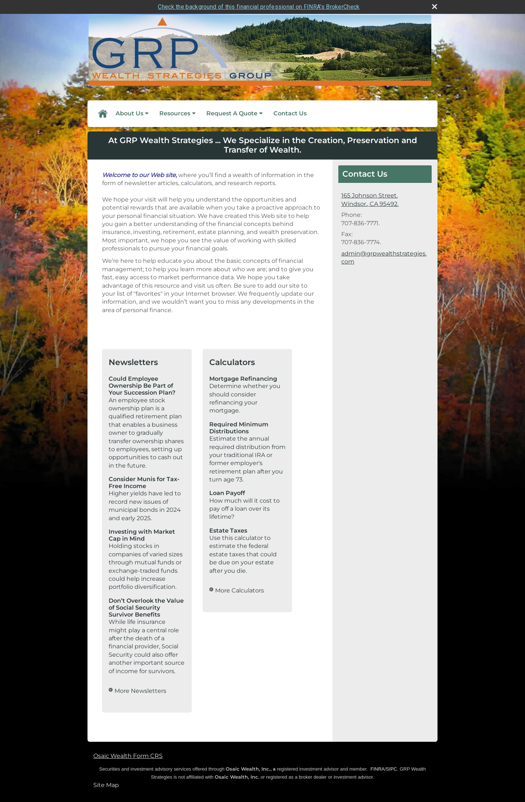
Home (102, 113)
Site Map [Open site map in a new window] (106, 785)
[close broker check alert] (435, 6)
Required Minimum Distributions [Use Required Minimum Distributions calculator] (238, 428)
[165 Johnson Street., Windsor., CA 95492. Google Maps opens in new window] (369, 200)
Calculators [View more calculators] (232, 362)
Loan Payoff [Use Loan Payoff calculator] (227, 493)
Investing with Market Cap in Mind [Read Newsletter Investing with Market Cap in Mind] (142, 535)
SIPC (391, 769)
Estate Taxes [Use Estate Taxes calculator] (228, 530)
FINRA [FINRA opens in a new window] (377, 769)
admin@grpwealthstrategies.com (384, 257)
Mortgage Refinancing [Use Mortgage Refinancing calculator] (243, 378)
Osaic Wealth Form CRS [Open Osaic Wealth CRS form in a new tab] (128, 755)
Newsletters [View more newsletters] (133, 362)
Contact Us (290, 113)
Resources (174, 113)
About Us (129, 113)
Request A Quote (231, 113)
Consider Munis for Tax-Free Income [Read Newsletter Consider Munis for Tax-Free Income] (144, 483)
